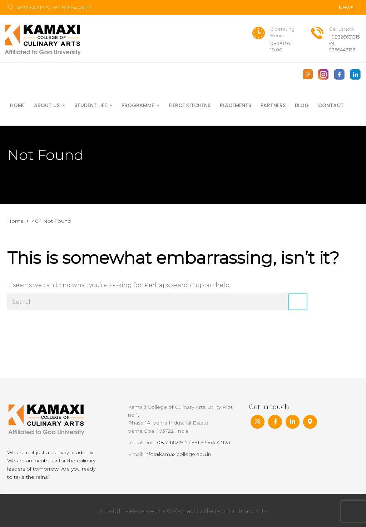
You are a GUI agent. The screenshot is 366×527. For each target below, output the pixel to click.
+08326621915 (344, 37)
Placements (235, 105)
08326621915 (172, 442)
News (346, 7)
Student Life (90, 105)
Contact (331, 105)
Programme (138, 105)
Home (17, 105)
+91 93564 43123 (211, 442)
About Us (47, 105)
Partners (273, 105)
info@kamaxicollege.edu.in (177, 454)
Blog (302, 105)
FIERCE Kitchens (190, 105)
